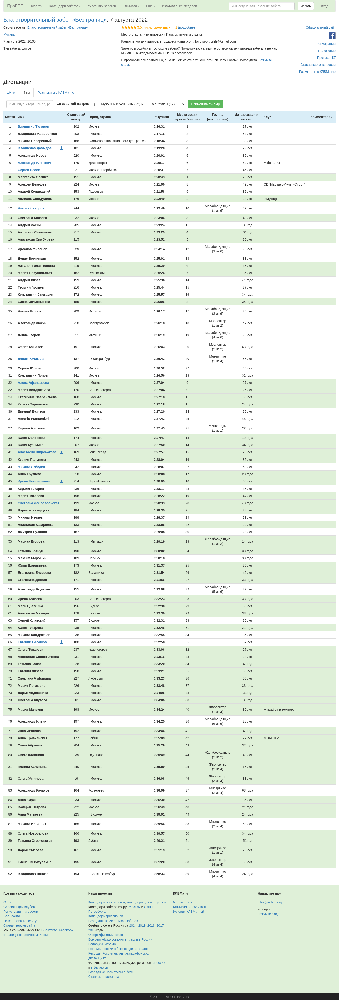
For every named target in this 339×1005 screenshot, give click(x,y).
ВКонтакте (49, 930)
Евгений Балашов (32, 642)
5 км (26, 92)
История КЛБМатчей (188, 911)
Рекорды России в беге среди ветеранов (119, 949)
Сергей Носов (29, 170)
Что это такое (183, 902)
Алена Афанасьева (33, 383)
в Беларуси (99, 967)
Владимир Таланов (33, 126)
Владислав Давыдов (35, 148)
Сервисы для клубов (19, 907)
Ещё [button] (150, 6)
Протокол (326, 58)
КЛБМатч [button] (131, 6)
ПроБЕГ (15, 6)
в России (158, 963)
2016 (92, 930)
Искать (306, 6)
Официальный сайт (321, 27)
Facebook (66, 930)
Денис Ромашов (31, 359)
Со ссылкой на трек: (73, 104)
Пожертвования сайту (20, 921)
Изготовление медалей (179, 6)
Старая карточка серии (318, 64)
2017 (160, 925)
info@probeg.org (270, 902)
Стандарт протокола (103, 976)
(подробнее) (187, 27)
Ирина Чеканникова (34, 481)
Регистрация (326, 44)
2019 (142, 925)
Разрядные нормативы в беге (110, 972)
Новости (36, 6)
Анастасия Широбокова (37, 452)
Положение (327, 51)
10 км (11, 92)
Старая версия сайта (19, 925)
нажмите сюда (268, 914)
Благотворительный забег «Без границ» (55, 20)
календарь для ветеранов (146, 902)
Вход (324, 6)
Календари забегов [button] (65, 6)
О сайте (9, 902)
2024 (133, 925)
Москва (9, 34)
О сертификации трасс (105, 935)
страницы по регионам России (26, 935)
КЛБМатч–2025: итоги (189, 907)
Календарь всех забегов (106, 902)
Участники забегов (102, 6)
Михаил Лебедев (31, 467)
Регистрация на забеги (20, 911)
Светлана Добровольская (38, 503)
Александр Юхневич (34, 163)
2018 (151, 925)
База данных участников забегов (113, 921)
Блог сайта (11, 916)
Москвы (134, 907)
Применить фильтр (205, 104)
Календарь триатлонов (105, 916)
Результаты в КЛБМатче (317, 71)
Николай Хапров (31, 208)
